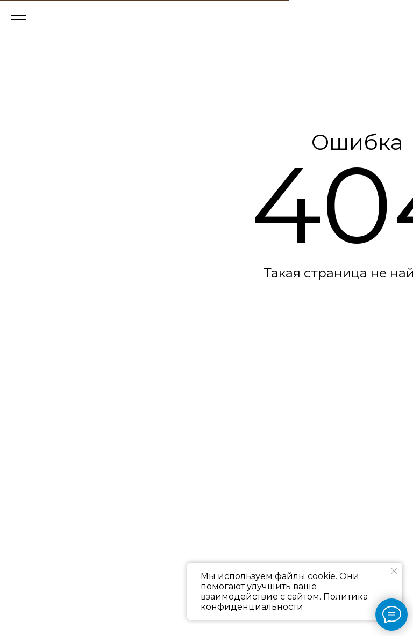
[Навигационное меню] (18, 16)
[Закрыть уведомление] (394, 571)
